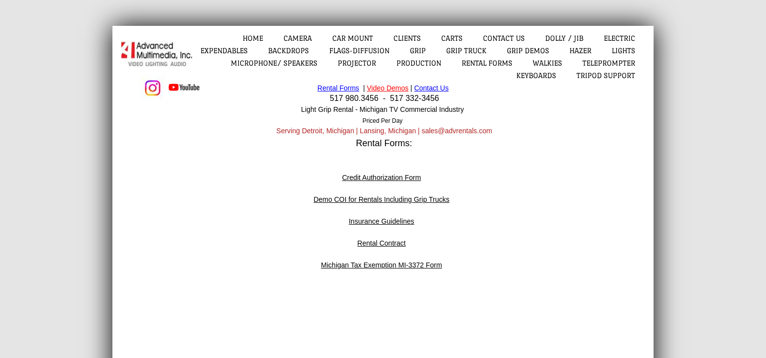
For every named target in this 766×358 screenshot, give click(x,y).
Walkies (547, 63)
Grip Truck (466, 50)
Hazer (580, 50)
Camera (298, 38)
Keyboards (536, 75)
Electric (619, 38)
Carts (452, 38)
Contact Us (504, 38)
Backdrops (288, 50)
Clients (407, 38)
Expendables (224, 50)
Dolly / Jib (564, 38)
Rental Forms (487, 63)
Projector (357, 63)
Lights (623, 50)
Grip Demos (528, 50)
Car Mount (352, 38)
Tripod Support (605, 75)
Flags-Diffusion (359, 50)
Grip (418, 50)
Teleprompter (608, 63)
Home (253, 38)
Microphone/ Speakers (274, 63)
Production (418, 63)
